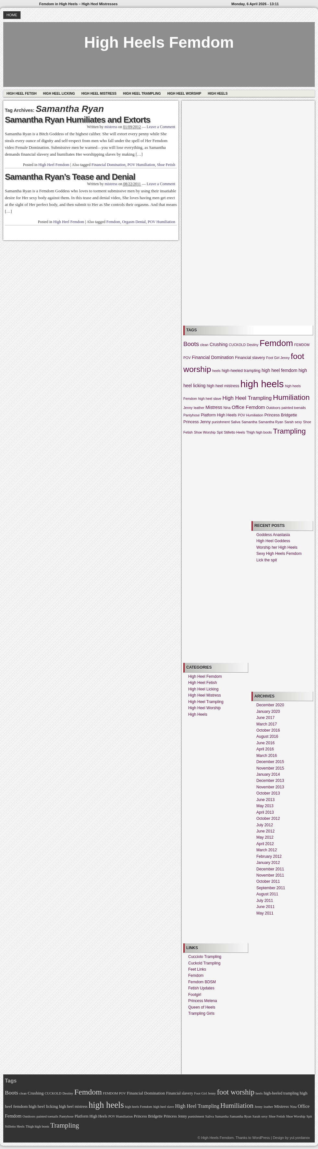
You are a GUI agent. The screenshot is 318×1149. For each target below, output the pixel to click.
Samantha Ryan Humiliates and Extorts (77, 120)
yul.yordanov (300, 1138)
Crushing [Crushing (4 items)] (218, 344)
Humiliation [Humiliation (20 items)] (291, 397)
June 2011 (265, 906)
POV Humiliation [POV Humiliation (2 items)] (250, 415)
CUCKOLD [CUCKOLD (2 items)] (237, 345)
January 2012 (268, 862)
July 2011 (264, 900)
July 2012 (264, 825)
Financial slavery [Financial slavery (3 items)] (250, 357)
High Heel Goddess (273, 541)
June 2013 (265, 799)
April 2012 (265, 844)
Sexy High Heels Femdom (278, 553)
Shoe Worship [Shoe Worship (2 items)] (205, 432)
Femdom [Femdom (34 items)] (276, 343)
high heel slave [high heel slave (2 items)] (209, 399)
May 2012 (265, 837)
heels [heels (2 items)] (216, 371)
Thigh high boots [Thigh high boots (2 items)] (259, 432)
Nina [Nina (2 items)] (227, 408)
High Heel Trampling (142, 93)
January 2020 (268, 711)
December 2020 (270, 705)
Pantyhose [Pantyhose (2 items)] (191, 415)
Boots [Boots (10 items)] (191, 344)
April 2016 (265, 749)
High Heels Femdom (159, 42)
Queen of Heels (201, 1007)
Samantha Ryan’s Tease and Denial (70, 177)
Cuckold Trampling (204, 963)
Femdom (113, 222)
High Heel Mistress (98, 93)
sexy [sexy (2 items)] (298, 422)
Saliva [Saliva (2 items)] (235, 422)
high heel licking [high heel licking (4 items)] (43, 1106)
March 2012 (266, 850)
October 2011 (268, 881)
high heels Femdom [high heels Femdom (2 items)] (138, 1106)
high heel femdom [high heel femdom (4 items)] (279, 370)
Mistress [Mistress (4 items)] (213, 407)
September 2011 (270, 888)
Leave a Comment (161, 127)
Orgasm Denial (134, 222)
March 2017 (266, 724)
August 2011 (267, 894)
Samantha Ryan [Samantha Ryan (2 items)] (270, 422)
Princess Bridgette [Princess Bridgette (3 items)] (280, 415)
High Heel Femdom (53, 164)
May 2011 (265, 913)
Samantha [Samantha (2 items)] (249, 422)
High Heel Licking (59, 93)
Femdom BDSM (202, 982)
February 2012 (269, 856)
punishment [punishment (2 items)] (221, 422)
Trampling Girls (201, 1013)
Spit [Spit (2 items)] (220, 432)
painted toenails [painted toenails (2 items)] (294, 408)
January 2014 (268, 774)
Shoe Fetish (166, 164)
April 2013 (265, 812)
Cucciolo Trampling (204, 956)
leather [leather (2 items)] (199, 408)
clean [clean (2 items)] (204, 345)
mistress (110, 127)
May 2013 (265, 806)
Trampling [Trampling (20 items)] (289, 431)
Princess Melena (202, 1001)
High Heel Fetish (21, 93)
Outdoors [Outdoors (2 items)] (273, 408)
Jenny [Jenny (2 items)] (187, 408)
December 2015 (270, 762)
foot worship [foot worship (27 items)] (235, 1092)
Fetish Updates (201, 988)
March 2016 (266, 755)
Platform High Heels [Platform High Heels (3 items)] (219, 415)
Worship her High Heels (277, 547)
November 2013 (270, 787)
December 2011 (270, 869)
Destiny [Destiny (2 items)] (253, 345)
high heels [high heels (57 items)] (262, 383)
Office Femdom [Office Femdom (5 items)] (248, 407)
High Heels (217, 93)
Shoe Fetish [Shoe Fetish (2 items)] (277, 1116)
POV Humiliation (141, 164)
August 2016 (267, 736)
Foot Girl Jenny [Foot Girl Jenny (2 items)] (277, 358)
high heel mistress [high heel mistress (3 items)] (223, 386)
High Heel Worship (184, 93)
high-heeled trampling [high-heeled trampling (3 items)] (241, 370)
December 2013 (270, 780)
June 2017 (265, 717)
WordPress (261, 1138)
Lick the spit (266, 560)
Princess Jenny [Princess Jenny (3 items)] (197, 422)
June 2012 (265, 831)
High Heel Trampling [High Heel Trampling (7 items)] (247, 398)
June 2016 (265, 743)
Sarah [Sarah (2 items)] (288, 422)
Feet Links (197, 969)
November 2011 (270, 875)
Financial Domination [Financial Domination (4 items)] (213, 357)
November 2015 (270, 768)
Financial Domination (109, 164)
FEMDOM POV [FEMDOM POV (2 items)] (114, 1093)
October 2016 (268, 730)
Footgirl (194, 994)
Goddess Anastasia (273, 535)
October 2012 (268, 818)
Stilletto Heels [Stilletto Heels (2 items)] (234, 432)
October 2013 (268, 793)
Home (11, 15)
